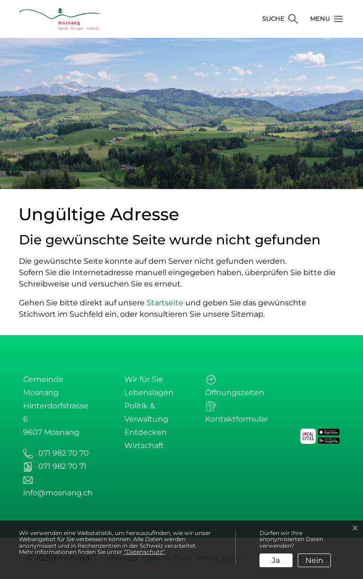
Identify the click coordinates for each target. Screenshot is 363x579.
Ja (276, 560)
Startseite (165, 302)
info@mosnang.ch (58, 492)
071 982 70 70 (63, 453)
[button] (324, 19)
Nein (314, 560)
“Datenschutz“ (144, 551)
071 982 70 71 (62, 466)
